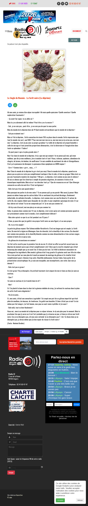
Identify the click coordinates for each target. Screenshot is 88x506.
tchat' (34, 3)
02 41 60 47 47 (75, 3)
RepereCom (19, 495)
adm (9, 497)
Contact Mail (20, 424)
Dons (12, 3)
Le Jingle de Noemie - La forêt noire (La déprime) (29, 98)
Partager (26, 332)
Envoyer (11, 472)
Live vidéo (23, 3)
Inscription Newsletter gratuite (70, 342)
